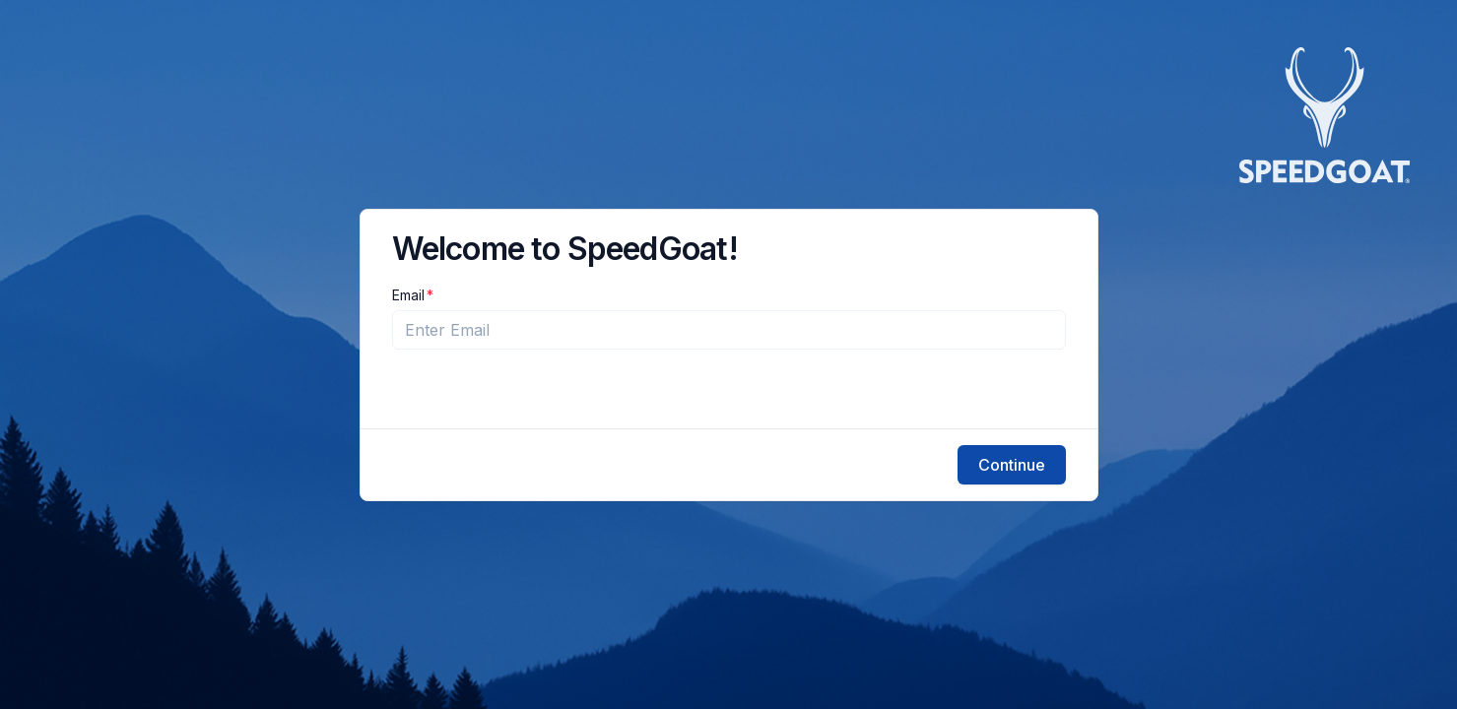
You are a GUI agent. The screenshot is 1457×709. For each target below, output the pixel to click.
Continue (1011, 465)
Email (408, 295)
